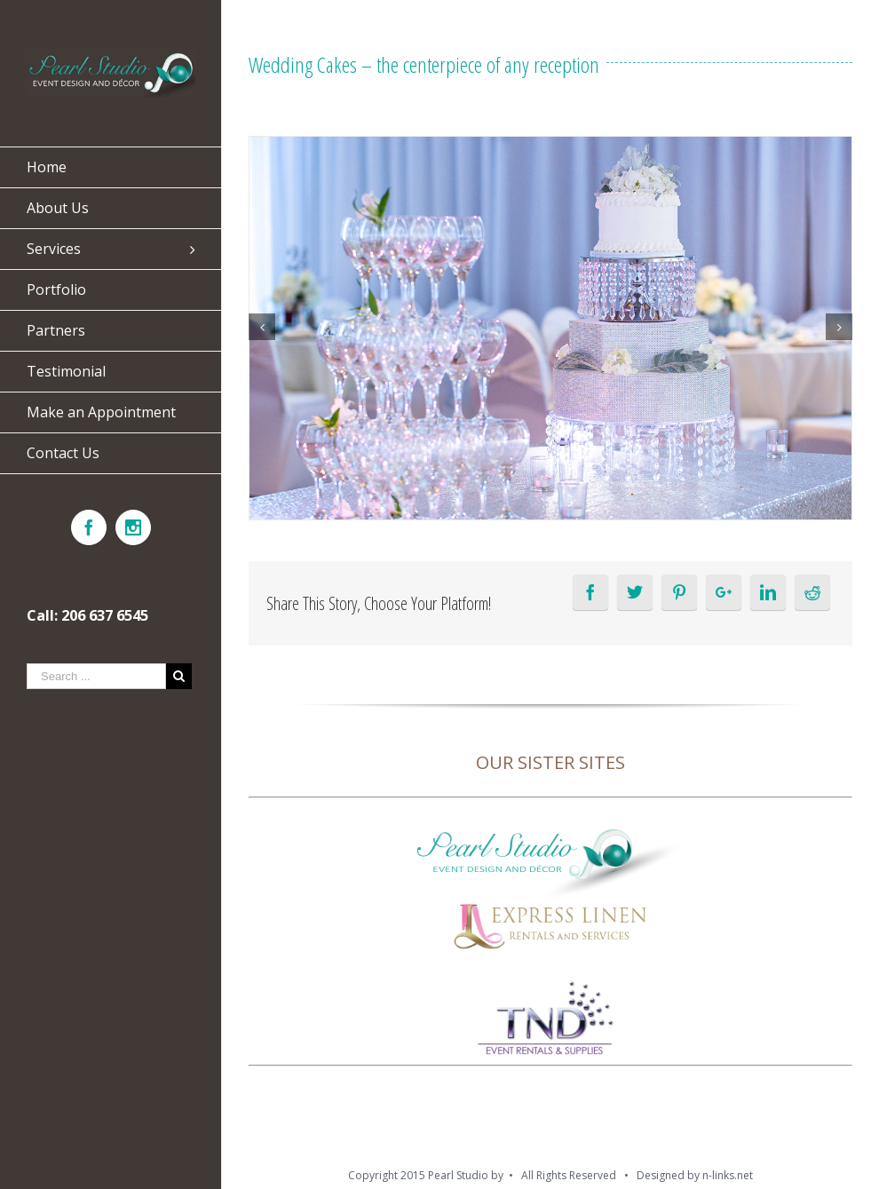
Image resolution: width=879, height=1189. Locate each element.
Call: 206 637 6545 (87, 615)
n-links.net (727, 1175)
